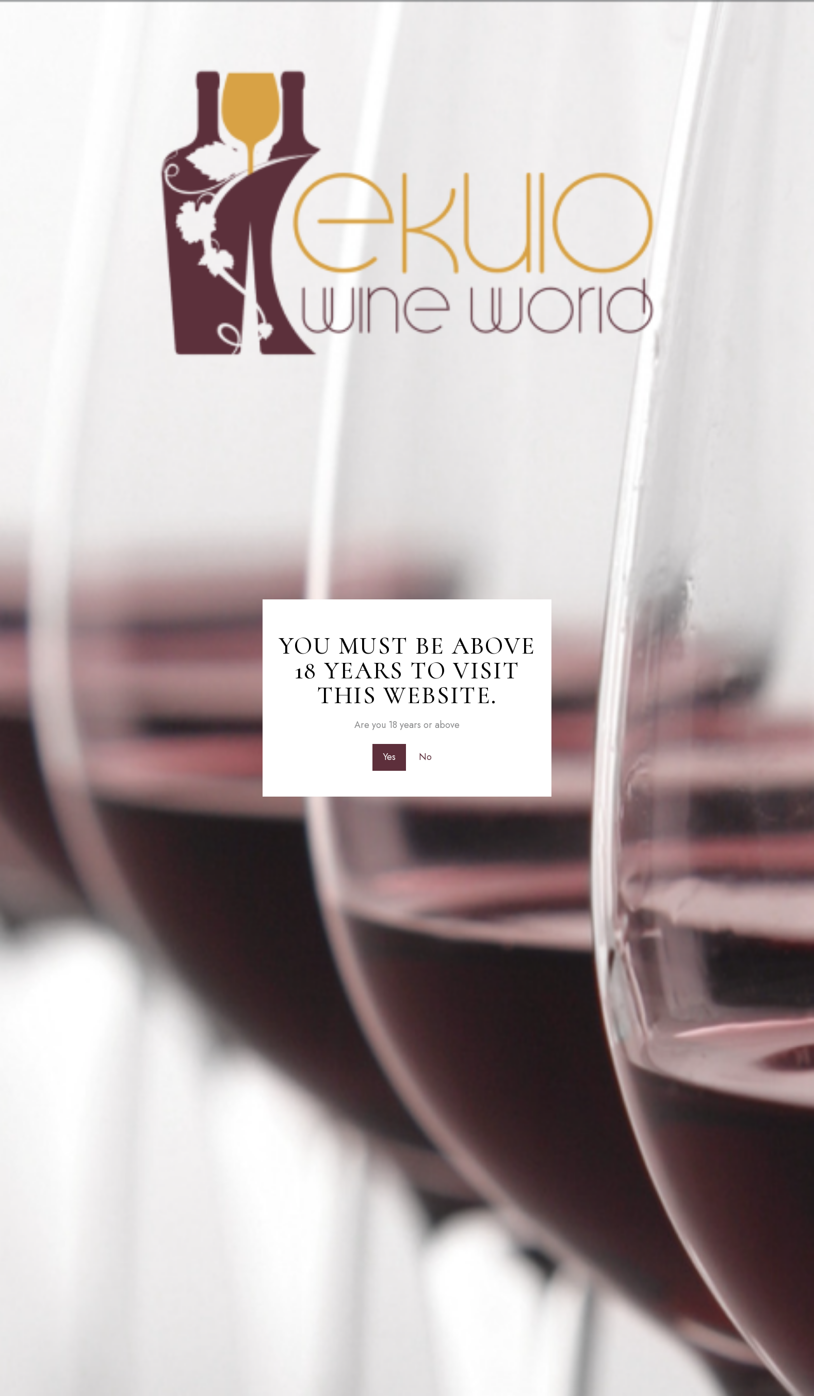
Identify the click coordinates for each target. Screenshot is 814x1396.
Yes (389, 757)
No (425, 757)
